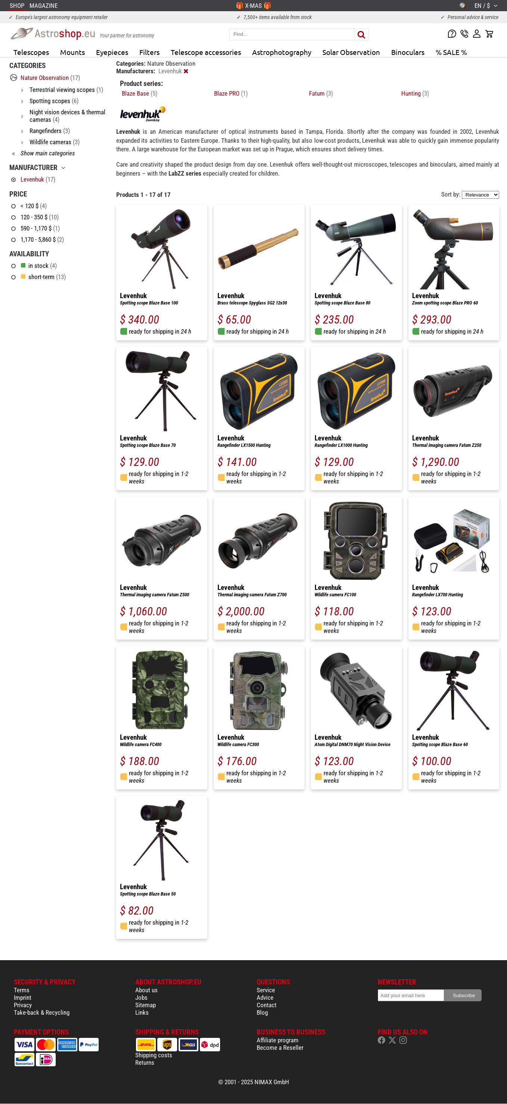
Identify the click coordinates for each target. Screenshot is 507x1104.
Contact (266, 1005)
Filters (149, 51)
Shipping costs (153, 1055)
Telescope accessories (206, 51)
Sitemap (145, 1005)
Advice (265, 997)
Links (142, 1012)
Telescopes (31, 51)
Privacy (23, 1005)
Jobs (141, 997)
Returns (144, 1062)
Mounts (72, 51)
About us (146, 990)
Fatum (321, 93)
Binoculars (407, 51)
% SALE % (451, 51)
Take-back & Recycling (41, 1012)
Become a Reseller (280, 1047)
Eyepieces (112, 51)
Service (266, 990)
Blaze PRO (231, 93)
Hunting (415, 93)
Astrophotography (281, 51)
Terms (22, 990)
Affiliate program (278, 1040)
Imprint (22, 997)
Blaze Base (139, 93)
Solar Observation (351, 51)
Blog (262, 1012)
